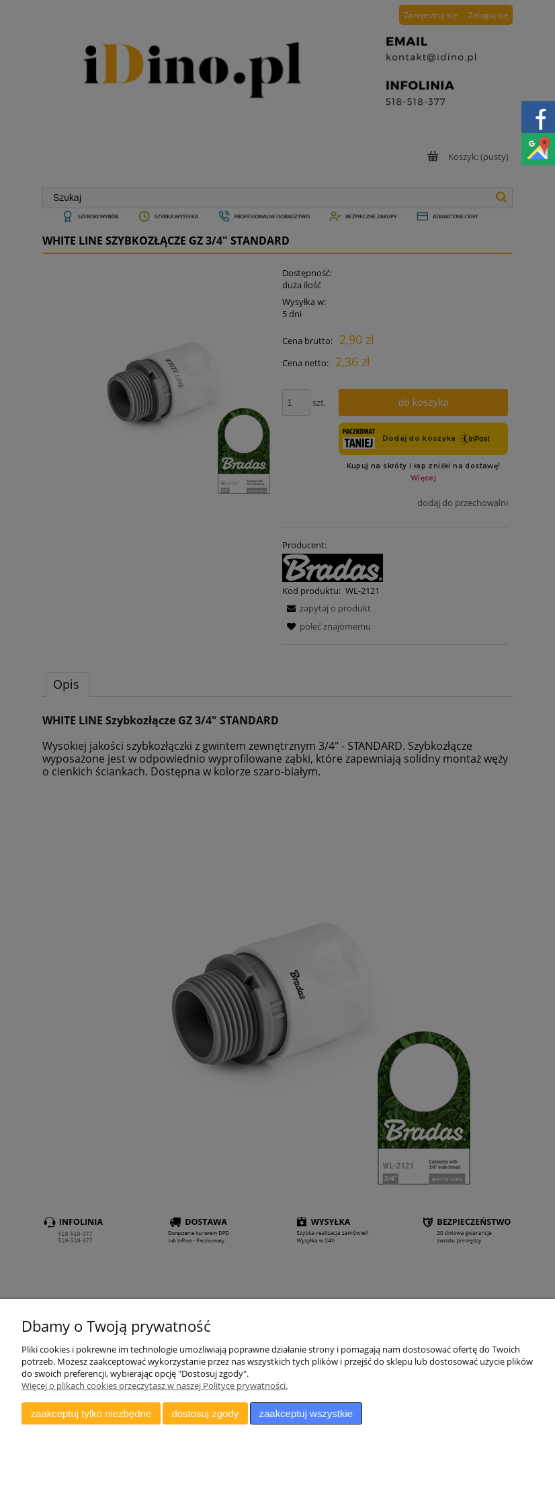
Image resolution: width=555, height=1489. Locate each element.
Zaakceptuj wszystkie (306, 1413)
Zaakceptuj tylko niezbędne (91, 1413)
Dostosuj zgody (205, 1413)
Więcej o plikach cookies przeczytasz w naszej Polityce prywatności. (155, 1385)
